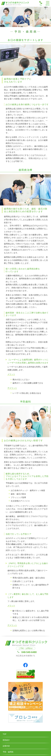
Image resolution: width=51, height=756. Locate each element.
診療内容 (6, 746)
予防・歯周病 (8, 752)
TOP (4, 734)
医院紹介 (6, 740)
